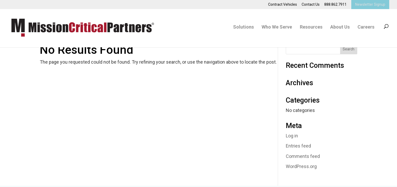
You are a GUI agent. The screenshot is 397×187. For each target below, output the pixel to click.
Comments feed (303, 156)
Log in (292, 135)
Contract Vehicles (282, 4)
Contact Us (311, 4)
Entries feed (298, 146)
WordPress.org (301, 166)
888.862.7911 (335, 4)
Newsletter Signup (370, 4)
